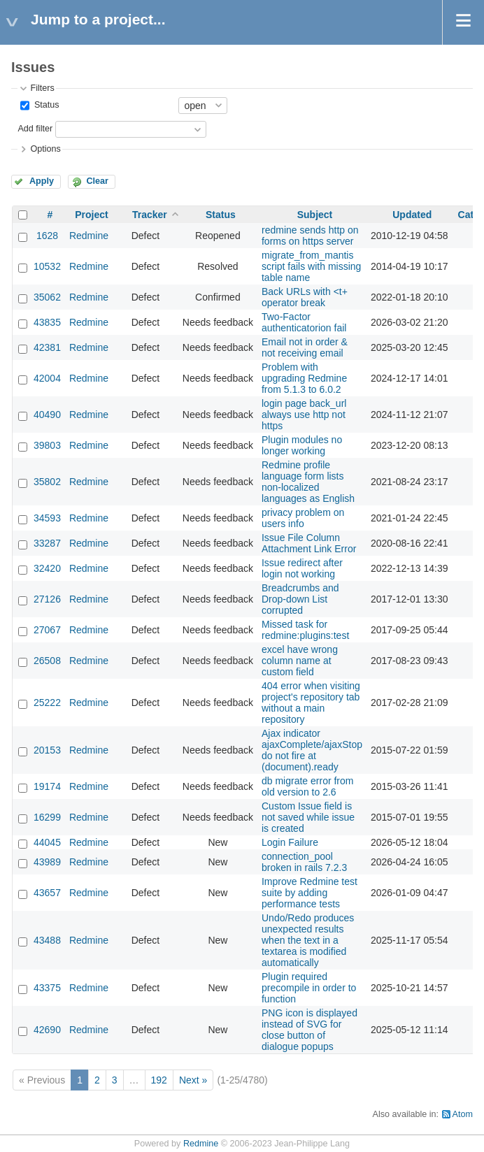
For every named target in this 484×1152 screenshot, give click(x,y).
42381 (47, 347)
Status (45, 105)
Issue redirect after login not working (302, 568)
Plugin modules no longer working (302, 445)
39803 (47, 445)
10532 (47, 266)
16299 (47, 817)
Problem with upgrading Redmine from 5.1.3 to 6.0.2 (304, 378)
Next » (193, 1080)
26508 (47, 660)
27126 (47, 599)
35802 (47, 481)
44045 (47, 842)
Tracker (149, 214)
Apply (41, 181)
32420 (47, 568)
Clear (97, 181)
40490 (47, 414)
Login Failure (290, 842)
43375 (47, 987)
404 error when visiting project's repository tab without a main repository (311, 702)
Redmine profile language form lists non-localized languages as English (308, 481)
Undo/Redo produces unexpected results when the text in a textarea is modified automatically (308, 940)
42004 (47, 378)
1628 (47, 235)
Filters (42, 88)
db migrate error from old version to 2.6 (307, 786)
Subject (315, 214)
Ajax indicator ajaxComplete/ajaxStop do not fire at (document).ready (312, 750)
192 (159, 1080)
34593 (47, 518)
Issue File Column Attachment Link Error (309, 543)
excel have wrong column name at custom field (300, 660)
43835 (47, 322)
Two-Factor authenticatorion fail (304, 322)
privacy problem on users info (303, 518)
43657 (47, 892)
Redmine (88, 235)
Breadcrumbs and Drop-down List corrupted (300, 599)
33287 (47, 543)
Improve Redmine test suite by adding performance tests (309, 892)
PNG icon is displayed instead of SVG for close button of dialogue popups (309, 1029)
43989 (47, 861)
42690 (47, 1029)
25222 (47, 702)
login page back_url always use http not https (304, 414)
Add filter (34, 129)
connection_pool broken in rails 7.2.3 (304, 862)
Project (91, 214)
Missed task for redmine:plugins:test (305, 630)
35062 (47, 297)
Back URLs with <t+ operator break (305, 297)
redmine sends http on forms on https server (310, 235)
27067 (47, 629)
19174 (47, 786)
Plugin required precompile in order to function (309, 988)
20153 (47, 750)
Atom (463, 1114)
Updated (412, 214)
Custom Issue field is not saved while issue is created (308, 817)
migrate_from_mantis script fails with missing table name (311, 266)
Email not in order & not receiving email (305, 347)
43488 (47, 940)
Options (45, 149)
